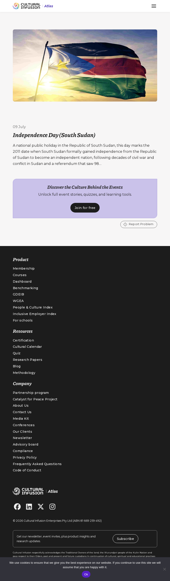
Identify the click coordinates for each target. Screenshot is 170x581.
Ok (86, 574)
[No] (164, 569)
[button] (153, 6)
